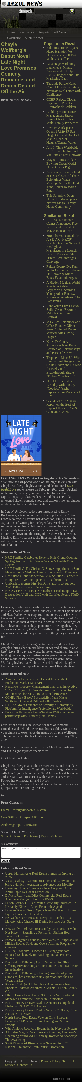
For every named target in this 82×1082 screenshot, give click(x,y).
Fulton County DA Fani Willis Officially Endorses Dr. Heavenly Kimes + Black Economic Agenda (63, 272)
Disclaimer (31, 836)
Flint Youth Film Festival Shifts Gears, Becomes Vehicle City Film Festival (63, 311)
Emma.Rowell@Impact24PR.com (23, 810)
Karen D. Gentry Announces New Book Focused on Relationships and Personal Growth (63, 347)
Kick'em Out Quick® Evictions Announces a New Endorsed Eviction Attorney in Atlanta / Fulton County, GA (41, 987)
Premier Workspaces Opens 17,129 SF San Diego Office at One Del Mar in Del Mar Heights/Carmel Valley (62, 135)
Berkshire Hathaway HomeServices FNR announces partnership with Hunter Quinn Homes (39, 714)
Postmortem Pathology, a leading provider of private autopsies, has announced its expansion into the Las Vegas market (39, 976)
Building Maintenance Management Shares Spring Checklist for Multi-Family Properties (62, 117)
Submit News (34, 38)
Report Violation (52, 836)
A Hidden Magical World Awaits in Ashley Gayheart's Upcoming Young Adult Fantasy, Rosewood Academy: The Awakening (63, 292)
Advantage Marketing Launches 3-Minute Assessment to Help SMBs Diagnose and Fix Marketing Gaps (62, 71)
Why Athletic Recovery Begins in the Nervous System (41, 1028)
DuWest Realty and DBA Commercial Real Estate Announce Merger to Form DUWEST (38, 897)
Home (11, 32)
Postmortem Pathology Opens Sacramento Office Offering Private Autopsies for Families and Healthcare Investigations (41, 965)
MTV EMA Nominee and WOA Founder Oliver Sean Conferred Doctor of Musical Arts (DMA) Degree (63, 329)
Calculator (14, 38)
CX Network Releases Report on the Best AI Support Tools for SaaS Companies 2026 (61, 406)
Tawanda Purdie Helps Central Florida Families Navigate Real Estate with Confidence (63, 89)
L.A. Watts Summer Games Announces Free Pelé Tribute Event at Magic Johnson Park (62, 225)
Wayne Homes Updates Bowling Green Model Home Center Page (61, 163)
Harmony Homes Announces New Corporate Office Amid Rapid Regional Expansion (39, 890)
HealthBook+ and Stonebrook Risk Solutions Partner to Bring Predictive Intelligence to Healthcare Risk (41, 577)
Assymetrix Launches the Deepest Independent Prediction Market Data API (36, 680)
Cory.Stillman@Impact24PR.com (23, 817)
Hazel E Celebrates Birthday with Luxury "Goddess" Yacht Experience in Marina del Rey (63, 388)
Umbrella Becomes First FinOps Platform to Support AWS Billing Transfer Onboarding (40, 585)
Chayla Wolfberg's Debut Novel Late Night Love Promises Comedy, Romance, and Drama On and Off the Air (18, 67)
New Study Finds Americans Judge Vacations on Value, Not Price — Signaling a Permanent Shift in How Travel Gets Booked (41, 932)
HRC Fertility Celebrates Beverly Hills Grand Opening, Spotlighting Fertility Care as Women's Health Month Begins (42, 561)
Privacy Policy (50, 1061)
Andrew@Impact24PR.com (19, 824)
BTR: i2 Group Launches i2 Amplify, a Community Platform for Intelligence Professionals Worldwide (39, 706)
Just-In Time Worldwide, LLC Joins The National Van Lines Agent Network (63, 151)
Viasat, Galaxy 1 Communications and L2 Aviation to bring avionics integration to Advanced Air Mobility (40, 882)
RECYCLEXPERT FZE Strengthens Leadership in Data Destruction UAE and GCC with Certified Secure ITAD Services (42, 594)
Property (44, 32)
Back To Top (61, 1078)
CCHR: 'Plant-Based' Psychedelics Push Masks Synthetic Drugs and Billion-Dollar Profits (36, 699)
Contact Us (24, 1065)
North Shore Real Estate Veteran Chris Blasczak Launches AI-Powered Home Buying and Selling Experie (37, 1021)
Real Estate (26, 32)
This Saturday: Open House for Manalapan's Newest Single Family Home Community (61, 201)
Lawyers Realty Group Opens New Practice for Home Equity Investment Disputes (40, 912)
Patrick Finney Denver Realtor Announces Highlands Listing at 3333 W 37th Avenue (40, 1004)
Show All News (11, 836)
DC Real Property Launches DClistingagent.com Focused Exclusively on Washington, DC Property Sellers (38, 954)
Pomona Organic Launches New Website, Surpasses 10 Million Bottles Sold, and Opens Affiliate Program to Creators (41, 943)
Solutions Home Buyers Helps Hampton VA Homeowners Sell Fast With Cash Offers (62, 53)
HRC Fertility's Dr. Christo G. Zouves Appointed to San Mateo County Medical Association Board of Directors (42, 570)
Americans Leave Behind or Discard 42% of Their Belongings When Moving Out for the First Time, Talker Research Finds (63, 181)
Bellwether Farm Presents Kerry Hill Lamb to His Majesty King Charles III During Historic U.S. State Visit (39, 921)
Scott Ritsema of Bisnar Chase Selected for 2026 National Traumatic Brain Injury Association (37, 1045)
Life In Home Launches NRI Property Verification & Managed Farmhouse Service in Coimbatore (40, 997)
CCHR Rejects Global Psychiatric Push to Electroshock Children (61, 103)
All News (60, 32)
